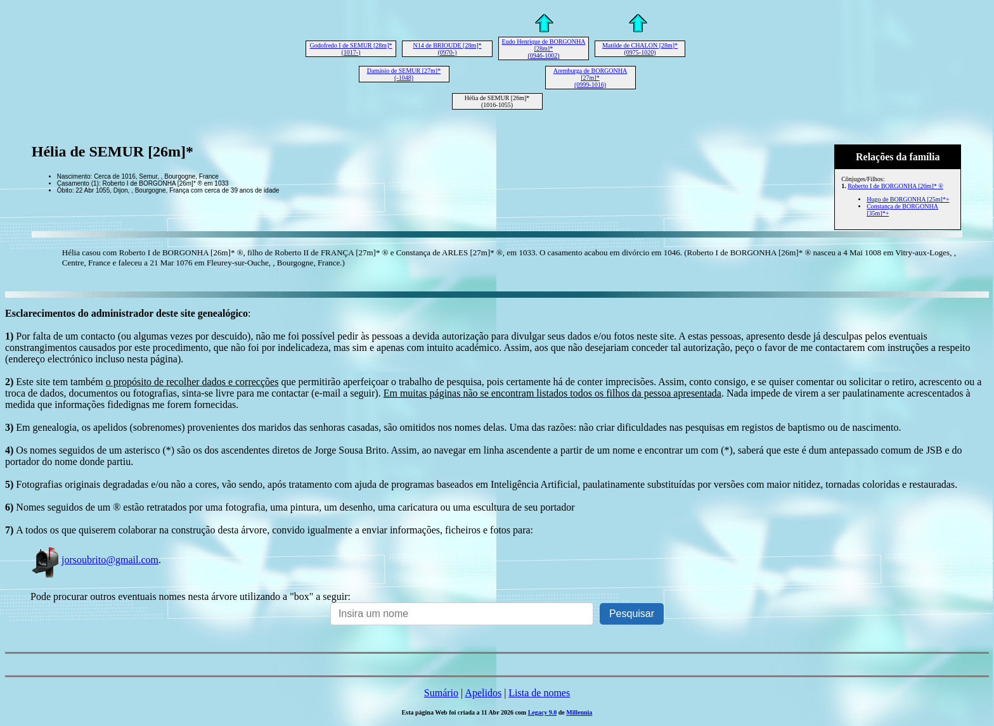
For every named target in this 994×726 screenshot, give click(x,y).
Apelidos (483, 692)
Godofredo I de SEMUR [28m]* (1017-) (351, 49)
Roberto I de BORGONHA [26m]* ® (895, 185)
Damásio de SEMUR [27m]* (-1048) (404, 74)
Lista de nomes (539, 692)
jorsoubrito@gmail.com (94, 559)
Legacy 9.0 (542, 712)
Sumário (441, 692)
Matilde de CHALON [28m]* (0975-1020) (640, 49)
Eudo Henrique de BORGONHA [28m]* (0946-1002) (544, 48)
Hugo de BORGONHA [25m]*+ (908, 199)
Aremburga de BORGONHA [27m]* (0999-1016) (590, 77)
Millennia (579, 712)
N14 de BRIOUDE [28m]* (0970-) (447, 49)
